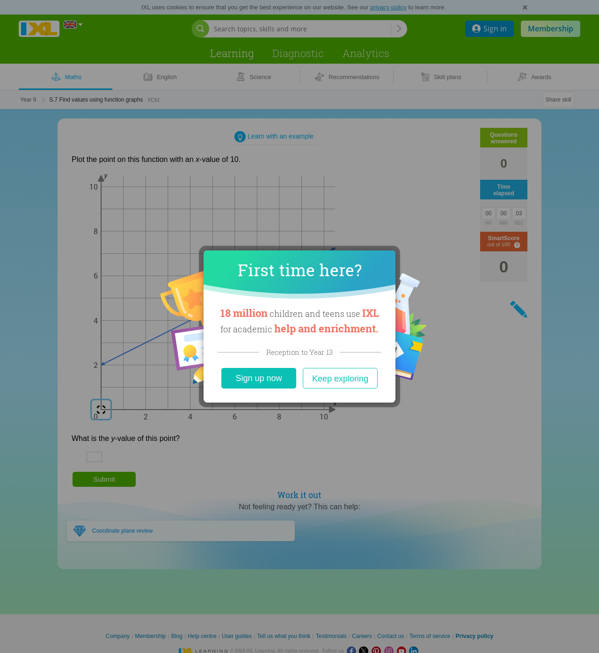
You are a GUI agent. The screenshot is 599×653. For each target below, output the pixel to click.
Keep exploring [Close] (340, 378)
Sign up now (258, 378)
